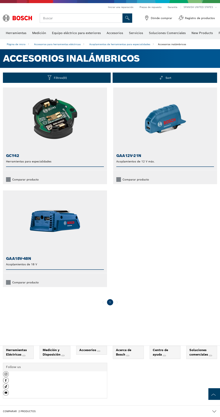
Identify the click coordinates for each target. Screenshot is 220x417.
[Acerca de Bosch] (127, 355)
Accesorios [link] (88, 350)
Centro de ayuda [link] (160, 352)
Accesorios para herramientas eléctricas (57, 44)
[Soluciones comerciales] (210, 355)
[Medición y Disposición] (63, 355)
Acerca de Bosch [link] (123, 352)
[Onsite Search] (127, 18)
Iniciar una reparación (120, 7)
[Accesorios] (98, 351)
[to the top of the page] (214, 394)
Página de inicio (16, 44)
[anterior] (103, 302)
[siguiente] (117, 302)
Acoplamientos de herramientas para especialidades (119, 44)
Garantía (172, 7)
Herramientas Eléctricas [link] (16, 352)
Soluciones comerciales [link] (199, 352)
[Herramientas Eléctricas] (23, 355)
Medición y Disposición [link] (52, 352)
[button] (6, 375)
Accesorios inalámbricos (172, 44)
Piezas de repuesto (150, 7)
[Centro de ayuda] (164, 355)
